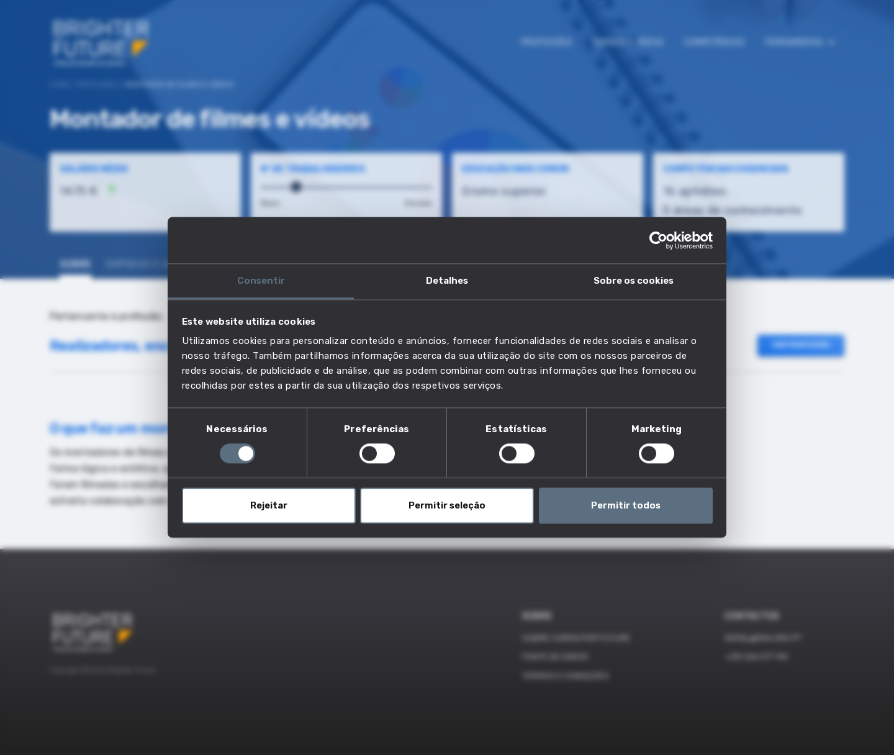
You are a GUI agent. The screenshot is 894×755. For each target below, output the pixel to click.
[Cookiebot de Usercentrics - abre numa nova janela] (658, 240)
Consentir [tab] (261, 280)
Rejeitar (268, 505)
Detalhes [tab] (447, 280)
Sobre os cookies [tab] (634, 280)
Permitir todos (626, 505)
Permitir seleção (447, 505)
